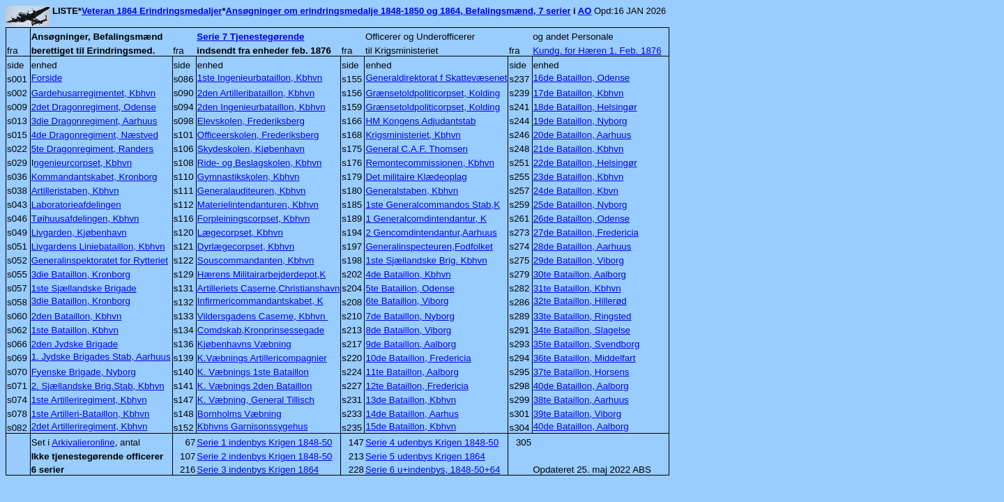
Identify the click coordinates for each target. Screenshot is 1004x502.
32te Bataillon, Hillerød (580, 301)
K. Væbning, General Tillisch (255, 400)
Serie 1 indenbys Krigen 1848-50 (264, 442)
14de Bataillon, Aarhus (411, 414)
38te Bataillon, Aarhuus (581, 400)
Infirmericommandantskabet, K (260, 301)
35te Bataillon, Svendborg (586, 344)
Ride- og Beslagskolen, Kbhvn (259, 163)
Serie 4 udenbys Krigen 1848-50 (432, 442)
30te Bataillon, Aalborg (579, 274)
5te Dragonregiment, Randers (92, 149)
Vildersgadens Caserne (262, 316)
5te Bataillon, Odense (409, 288)
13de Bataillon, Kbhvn (410, 400)
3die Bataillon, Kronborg (80, 274)
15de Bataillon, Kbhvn (410, 426)
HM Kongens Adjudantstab (420, 121)
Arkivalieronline (83, 442)
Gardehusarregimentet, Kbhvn (93, 93)
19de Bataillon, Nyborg (580, 121)
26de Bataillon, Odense (581, 218)
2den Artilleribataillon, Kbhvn (255, 93)
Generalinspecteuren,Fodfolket (428, 246)
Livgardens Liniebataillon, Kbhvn (98, 246)
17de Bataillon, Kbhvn (578, 93)
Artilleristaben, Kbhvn (75, 190)
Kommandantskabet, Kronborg (94, 177)
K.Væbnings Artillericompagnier (262, 358)
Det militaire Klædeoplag (415, 177)
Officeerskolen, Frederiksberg (258, 135)
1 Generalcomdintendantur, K (425, 218)
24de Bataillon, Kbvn (575, 190)
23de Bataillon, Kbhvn (578, 177)
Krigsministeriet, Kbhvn (412, 135)
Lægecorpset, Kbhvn (240, 232)
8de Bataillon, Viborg (408, 330)
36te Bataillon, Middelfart (584, 358)
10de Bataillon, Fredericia (418, 358)
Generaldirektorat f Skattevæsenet (436, 78)
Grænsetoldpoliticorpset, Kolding (432, 93)
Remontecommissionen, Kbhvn (429, 163)
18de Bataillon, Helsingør (585, 107)
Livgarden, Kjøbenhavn (79, 232)
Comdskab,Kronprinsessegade (260, 330)
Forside (46, 78)
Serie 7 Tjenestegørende (250, 36)
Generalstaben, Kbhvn (411, 190)
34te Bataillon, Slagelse (581, 330)
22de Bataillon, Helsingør (585, 163)
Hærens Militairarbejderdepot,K (261, 274)
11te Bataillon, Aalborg (411, 372)
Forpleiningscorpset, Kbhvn (253, 218)
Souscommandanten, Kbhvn (255, 260)
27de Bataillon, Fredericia (586, 232)
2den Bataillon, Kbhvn (76, 316)
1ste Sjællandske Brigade (84, 288)
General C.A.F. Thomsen (416, 149)
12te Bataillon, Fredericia (416, 386)
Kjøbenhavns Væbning (244, 344)
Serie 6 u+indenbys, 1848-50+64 (432, 469)
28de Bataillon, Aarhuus (582, 246)
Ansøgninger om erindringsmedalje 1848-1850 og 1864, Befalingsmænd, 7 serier (398, 11)
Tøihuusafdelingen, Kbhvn (85, 218)
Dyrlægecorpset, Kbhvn (245, 246)
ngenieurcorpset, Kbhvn (82, 163)
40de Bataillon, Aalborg (581, 386)
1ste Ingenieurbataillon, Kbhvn (259, 78)
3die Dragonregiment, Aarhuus (94, 121)
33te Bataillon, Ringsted (582, 316)
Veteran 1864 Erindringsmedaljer (152, 11)
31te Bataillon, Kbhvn (577, 288)
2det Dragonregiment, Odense (93, 107)
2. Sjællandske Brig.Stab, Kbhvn (98, 386)
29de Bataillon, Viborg (578, 260)
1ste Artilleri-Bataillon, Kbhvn (90, 414)
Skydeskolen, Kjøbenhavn (251, 149)
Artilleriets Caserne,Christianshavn (268, 288)
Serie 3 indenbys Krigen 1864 (258, 469)
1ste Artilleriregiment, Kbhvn (89, 400)
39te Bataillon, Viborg (577, 414)
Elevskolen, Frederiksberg (251, 121)
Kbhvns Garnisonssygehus (252, 426)
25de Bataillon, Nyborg (580, 204)
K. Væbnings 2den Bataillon (254, 386)
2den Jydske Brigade (74, 344)
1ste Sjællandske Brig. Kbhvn (426, 260)
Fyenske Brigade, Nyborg (83, 372)
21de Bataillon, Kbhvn (578, 149)
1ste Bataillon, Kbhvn (75, 330)
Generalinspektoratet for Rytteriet (99, 260)
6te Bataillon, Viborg (406, 301)
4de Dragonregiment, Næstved (94, 135)
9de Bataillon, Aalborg (410, 344)
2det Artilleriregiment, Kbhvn (89, 426)
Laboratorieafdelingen (76, 204)
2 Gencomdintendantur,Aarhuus (430, 232)
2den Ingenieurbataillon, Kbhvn (261, 107)
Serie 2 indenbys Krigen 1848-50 (264, 456)
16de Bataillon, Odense (581, 78)
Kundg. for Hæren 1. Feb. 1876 (597, 50)
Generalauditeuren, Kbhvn (251, 190)
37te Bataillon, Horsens (581, 372)
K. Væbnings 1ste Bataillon (253, 372)
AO (585, 11)
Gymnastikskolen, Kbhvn (248, 177)
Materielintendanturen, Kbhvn (258, 204)
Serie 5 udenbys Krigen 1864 (425, 456)
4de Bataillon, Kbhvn (407, 274)
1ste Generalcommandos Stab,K (432, 204)
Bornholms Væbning (239, 414)
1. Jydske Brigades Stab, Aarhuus (101, 356)
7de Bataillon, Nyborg (409, 316)
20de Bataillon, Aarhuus (582, 135)
